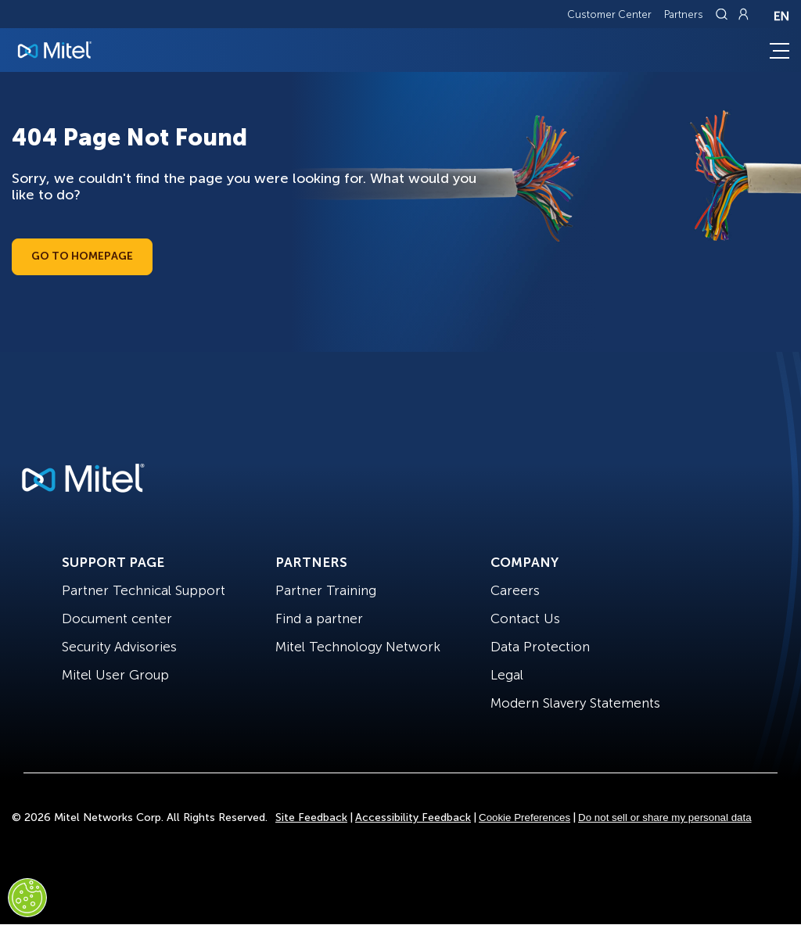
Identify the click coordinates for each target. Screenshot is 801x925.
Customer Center (609, 14)
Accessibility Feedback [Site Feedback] (413, 817)
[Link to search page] (723, 14)
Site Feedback (311, 817)
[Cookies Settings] (27, 897)
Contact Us (525, 618)
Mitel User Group (115, 675)
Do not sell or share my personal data (665, 817)
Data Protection (540, 646)
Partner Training (325, 590)
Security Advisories (119, 646)
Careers (515, 590)
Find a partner (319, 618)
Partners (683, 14)
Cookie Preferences (524, 817)
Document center (117, 618)
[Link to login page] (743, 14)
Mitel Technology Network (357, 646)
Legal (506, 675)
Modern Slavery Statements (575, 703)
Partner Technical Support (143, 590)
